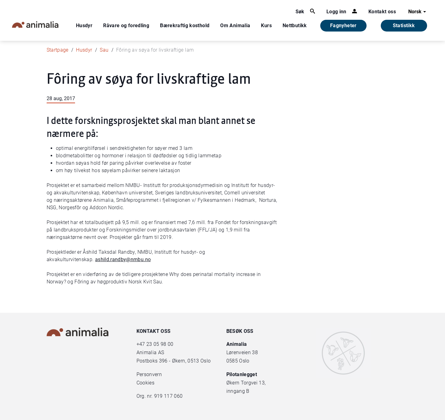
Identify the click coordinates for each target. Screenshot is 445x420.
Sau (104, 50)
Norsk (418, 12)
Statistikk (404, 25)
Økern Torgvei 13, (246, 383)
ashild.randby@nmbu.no (123, 259)
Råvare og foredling (126, 25)
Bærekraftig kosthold (184, 25)
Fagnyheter (343, 25)
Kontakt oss (382, 12)
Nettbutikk (295, 25)
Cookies (145, 383)
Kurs (266, 25)
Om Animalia (235, 25)
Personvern (149, 374)
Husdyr (84, 25)
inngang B (238, 391)
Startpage (58, 50)
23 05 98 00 (160, 344)
